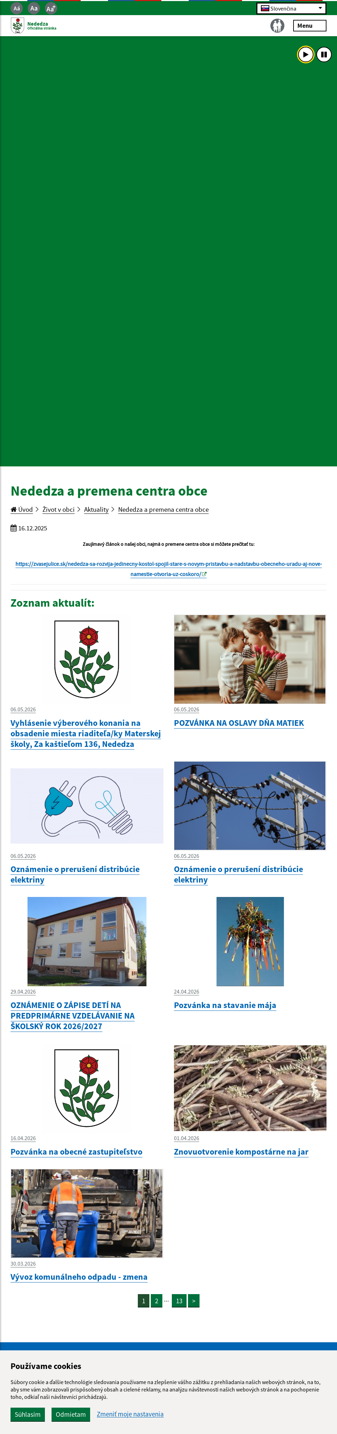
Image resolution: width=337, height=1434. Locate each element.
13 (179, 1301)
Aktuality (96, 509)
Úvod (22, 509)
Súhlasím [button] (28, 1414)
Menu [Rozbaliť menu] (309, 25)
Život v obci (58, 509)
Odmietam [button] (71, 1414)
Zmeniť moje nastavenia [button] (130, 1414)
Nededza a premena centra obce (163, 509)
